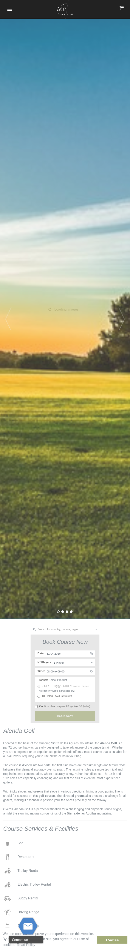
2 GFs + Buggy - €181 (63, 686)
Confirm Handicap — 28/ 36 (62, 706)
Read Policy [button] (26, 945)
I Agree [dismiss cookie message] (112, 939)
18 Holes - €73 (54, 696)
